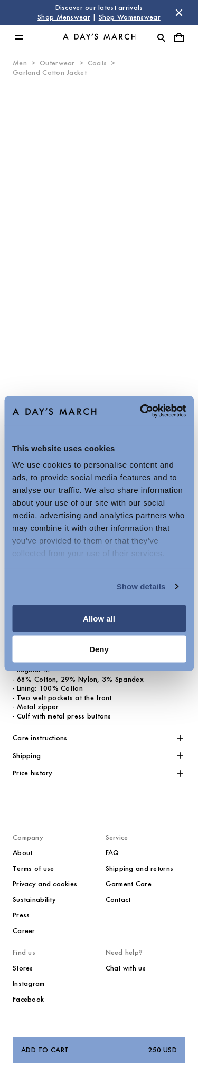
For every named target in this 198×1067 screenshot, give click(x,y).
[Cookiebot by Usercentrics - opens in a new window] (141, 411)
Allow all (99, 618)
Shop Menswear (63, 17)
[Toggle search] (161, 37)
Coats (97, 63)
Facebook (28, 999)
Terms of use (33, 868)
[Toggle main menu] (19, 37)
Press (21, 914)
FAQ (112, 852)
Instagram (29, 983)
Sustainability (34, 899)
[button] (99, 738)
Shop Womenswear (130, 17)
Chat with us (126, 968)
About (22, 852)
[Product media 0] (99, 233)
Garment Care (129, 883)
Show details (141, 586)
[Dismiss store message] (179, 13)
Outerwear (57, 63)
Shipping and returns (140, 868)
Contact (118, 899)
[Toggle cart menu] (179, 37)
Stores (23, 968)
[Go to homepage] (99, 37)
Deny (99, 649)
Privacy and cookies (45, 883)
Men (20, 63)
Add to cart (99, 1050)
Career (24, 930)
